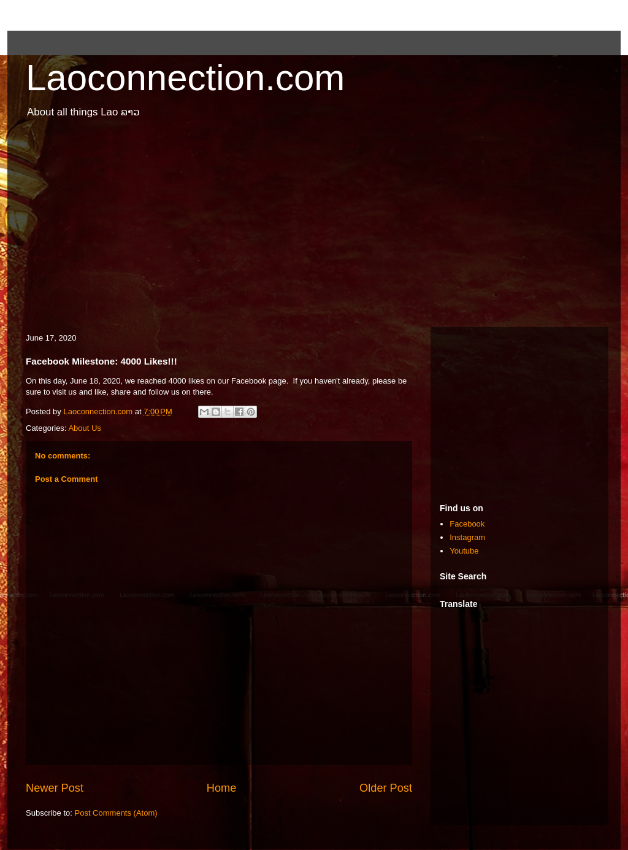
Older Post (385, 788)
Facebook (467, 523)
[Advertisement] (314, 229)
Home (222, 788)
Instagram (467, 537)
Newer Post (54, 788)
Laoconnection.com (185, 77)
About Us (84, 428)
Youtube (464, 550)
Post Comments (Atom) (116, 812)
